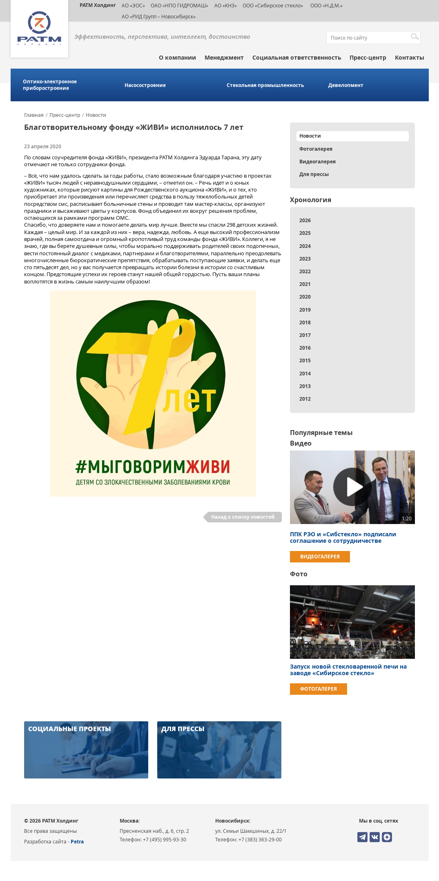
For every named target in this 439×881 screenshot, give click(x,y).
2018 (305, 322)
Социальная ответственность (296, 57)
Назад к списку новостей (243, 516)
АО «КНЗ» (225, 5)
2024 (305, 246)
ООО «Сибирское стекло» (273, 5)
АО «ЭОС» (133, 5)
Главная (34, 115)
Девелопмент (345, 85)
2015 (305, 360)
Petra (77, 841)
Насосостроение (145, 85)
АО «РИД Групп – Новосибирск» (159, 16)
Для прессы (314, 174)
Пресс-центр (368, 57)
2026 (305, 220)
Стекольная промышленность (265, 85)
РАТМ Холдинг (98, 5)
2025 (305, 233)
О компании (177, 57)
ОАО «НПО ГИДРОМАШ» (179, 5)
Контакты (409, 57)
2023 (305, 258)
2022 (305, 271)
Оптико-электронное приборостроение (50, 84)
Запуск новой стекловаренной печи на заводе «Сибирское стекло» (348, 669)
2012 (305, 398)
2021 (305, 284)
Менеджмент (224, 57)
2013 (305, 386)
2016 (305, 347)
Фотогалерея (315, 148)
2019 (305, 309)
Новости (96, 115)
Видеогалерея (317, 161)
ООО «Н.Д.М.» (326, 5)
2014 (305, 373)
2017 (305, 335)
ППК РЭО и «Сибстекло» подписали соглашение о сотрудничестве (343, 537)
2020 (305, 296)
